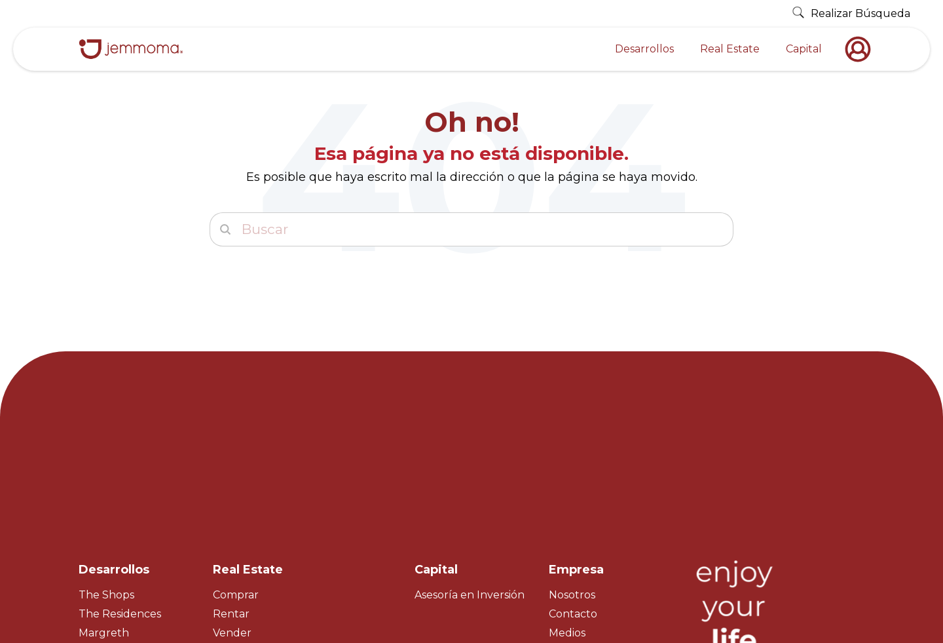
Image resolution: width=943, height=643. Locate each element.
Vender (232, 518)
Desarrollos (644, 49)
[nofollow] (861, 49)
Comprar (236, 480)
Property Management (273, 556)
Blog (561, 556)
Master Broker (250, 537)
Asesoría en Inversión (470, 480)
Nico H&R (103, 537)
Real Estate (730, 49)
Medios (567, 518)
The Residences (120, 499)
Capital (804, 49)
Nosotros (572, 480)
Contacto (573, 499)
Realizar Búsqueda (851, 13)
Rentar (231, 499)
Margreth (104, 518)
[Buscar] (471, 229)
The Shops (106, 480)
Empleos (572, 537)
